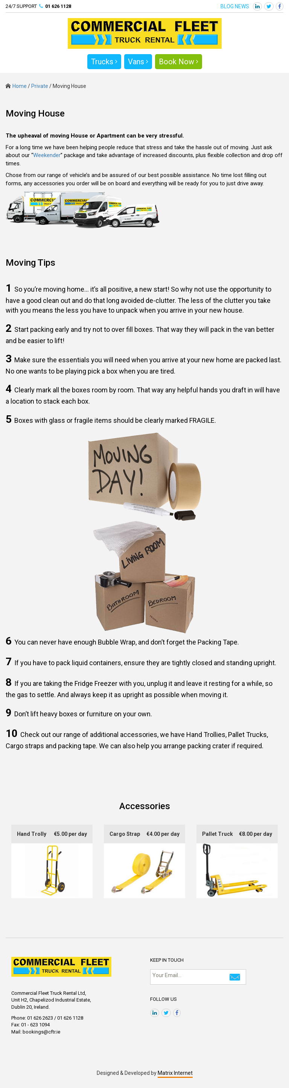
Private (39, 86)
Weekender (47, 155)
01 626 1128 (58, 6)
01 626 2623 (40, 1018)
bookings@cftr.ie (41, 1032)
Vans (138, 61)
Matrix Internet (175, 1073)
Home (16, 86)
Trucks (104, 61)
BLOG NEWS (235, 6)
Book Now (178, 61)
